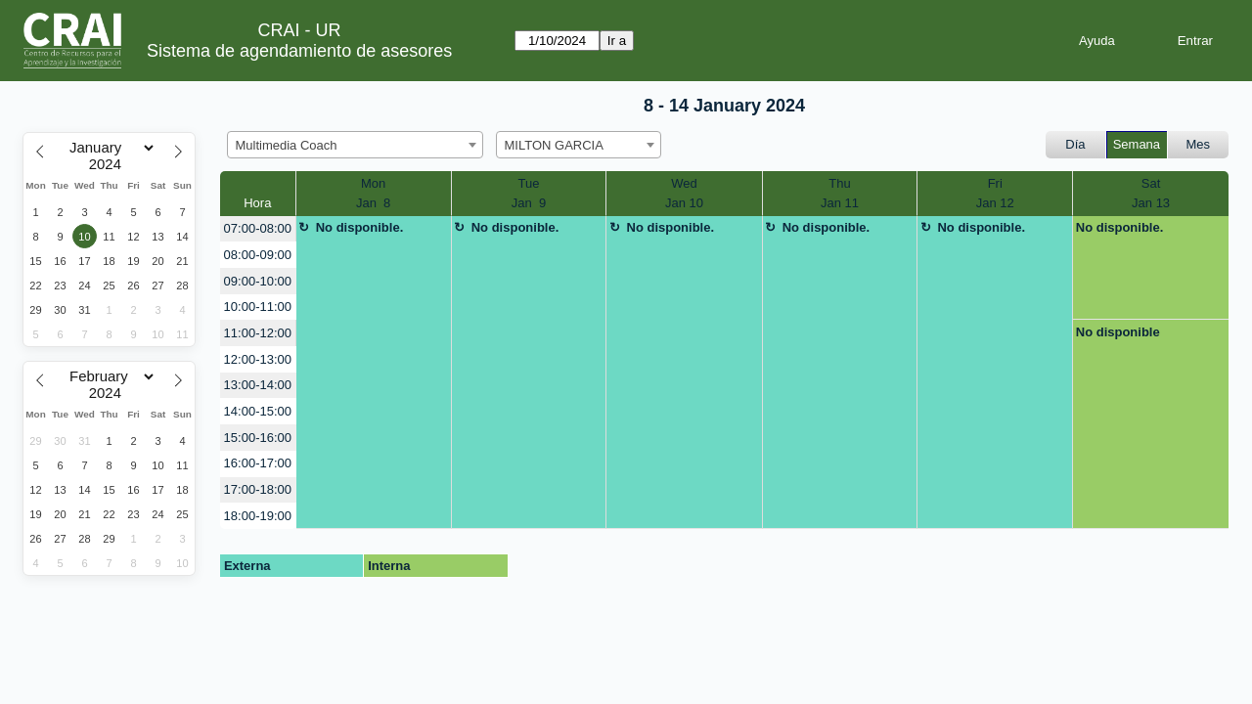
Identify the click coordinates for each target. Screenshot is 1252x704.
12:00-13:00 (257, 359)
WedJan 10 (684, 193)
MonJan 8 (373, 193)
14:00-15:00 (257, 411)
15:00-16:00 (257, 437)
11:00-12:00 (257, 333)
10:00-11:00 (257, 306)
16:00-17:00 (257, 463)
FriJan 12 (995, 193)
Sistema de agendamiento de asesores (299, 51)
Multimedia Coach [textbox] (286, 145)
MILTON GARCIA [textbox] (554, 145)
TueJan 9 (529, 193)
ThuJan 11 (840, 193)
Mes (1198, 144)
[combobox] (355, 144)
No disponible (1118, 332)
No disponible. (360, 227)
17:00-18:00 (257, 489)
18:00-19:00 (257, 515)
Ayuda (1097, 40)
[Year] (109, 164)
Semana (1136, 144)
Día (1075, 144)
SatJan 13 (1151, 193)
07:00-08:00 (257, 228)
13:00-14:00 (257, 384)
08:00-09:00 (257, 254)
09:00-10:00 (257, 281)
